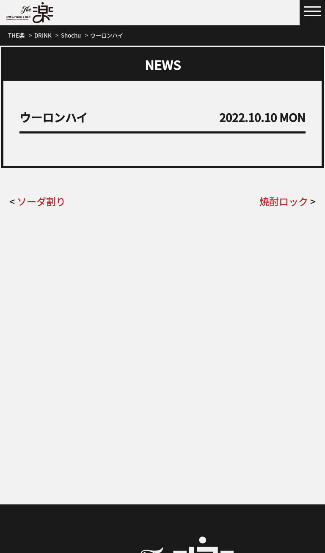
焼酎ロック (283, 201)
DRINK (43, 35)
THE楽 (16, 35)
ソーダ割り (41, 201)
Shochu (71, 35)
